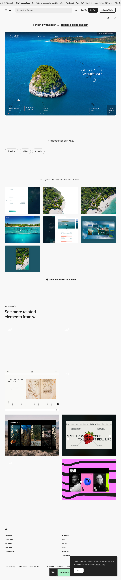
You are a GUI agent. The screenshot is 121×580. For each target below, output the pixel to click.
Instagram (60, 566)
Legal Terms (22, 566)
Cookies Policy (10, 566)
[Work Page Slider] (32, 345)
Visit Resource (64, 572)
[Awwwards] (10, 10)
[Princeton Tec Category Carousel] (32, 435)
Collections (9, 539)
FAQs (64, 547)
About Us (65, 551)
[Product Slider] (89, 390)
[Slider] (89, 479)
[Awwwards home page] (53, 572)
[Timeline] (32, 390)
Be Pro (92, 10)
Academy (65, 535)
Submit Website (107, 10)
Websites (8, 535)
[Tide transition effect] (60, 200)
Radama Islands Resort (74, 24)
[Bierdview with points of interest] (98, 200)
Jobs (63, 539)
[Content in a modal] (60, 229)
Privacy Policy (34, 566)
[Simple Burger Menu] (22, 200)
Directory (8, 547)
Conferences (10, 551)
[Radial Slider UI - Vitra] (89, 344)
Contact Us (66, 555)
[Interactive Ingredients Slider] (89, 435)
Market (64, 543)
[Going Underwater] (22, 229)
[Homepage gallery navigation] (32, 477)
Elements (8, 543)
